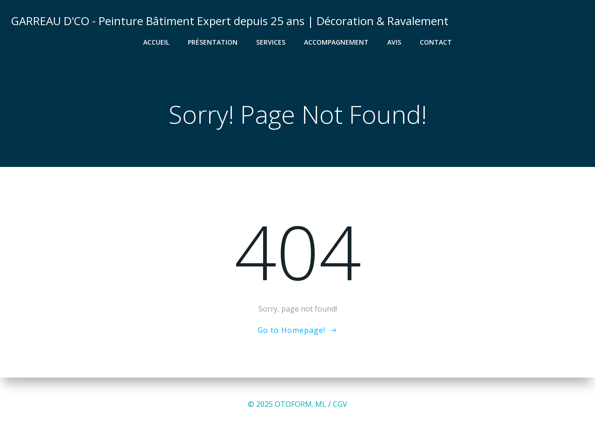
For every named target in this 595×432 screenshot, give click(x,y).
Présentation (213, 42)
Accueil (156, 42)
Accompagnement (336, 42)
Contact (436, 42)
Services (270, 42)
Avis (394, 42)
